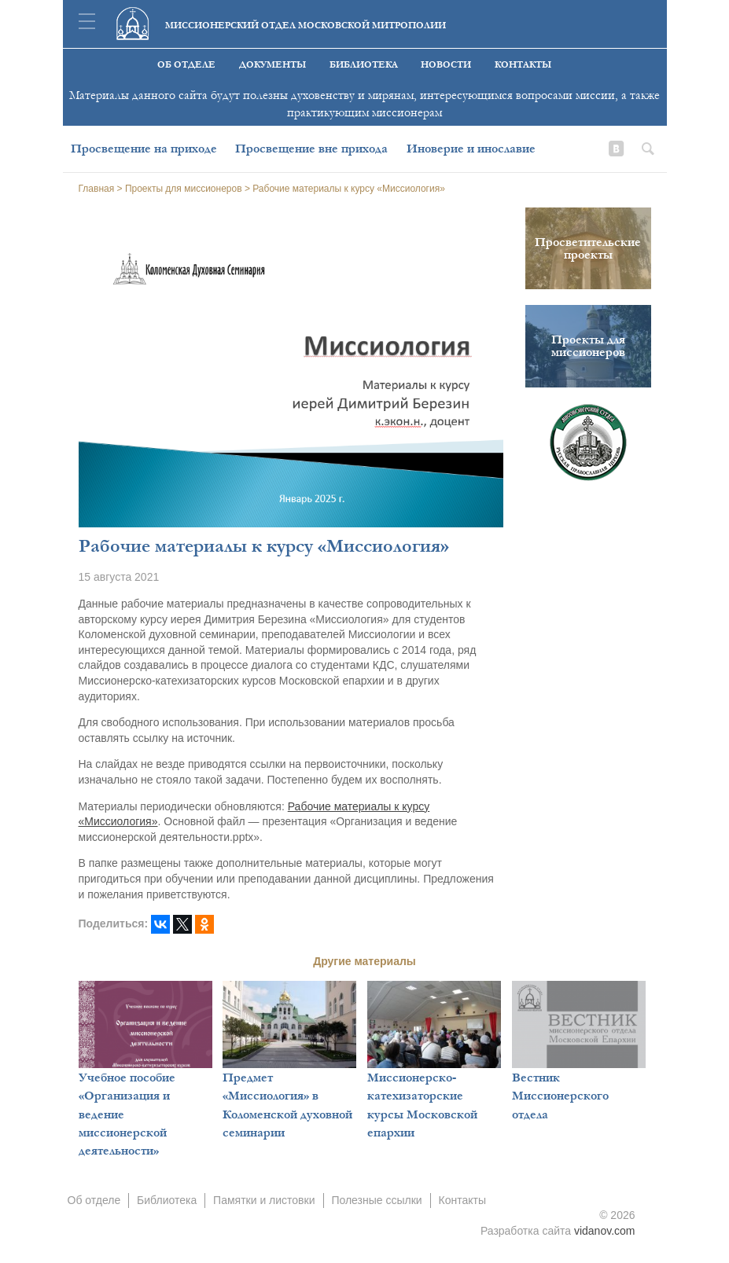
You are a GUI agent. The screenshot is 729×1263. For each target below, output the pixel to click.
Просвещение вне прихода (311, 148)
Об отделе (186, 65)
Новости (446, 65)
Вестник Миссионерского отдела (560, 1096)
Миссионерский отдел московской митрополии (305, 25)
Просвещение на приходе (144, 148)
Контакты (523, 65)
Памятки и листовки (264, 1200)
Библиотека (364, 65)
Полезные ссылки (376, 1200)
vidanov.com (604, 1230)
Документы (272, 65)
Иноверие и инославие (471, 148)
